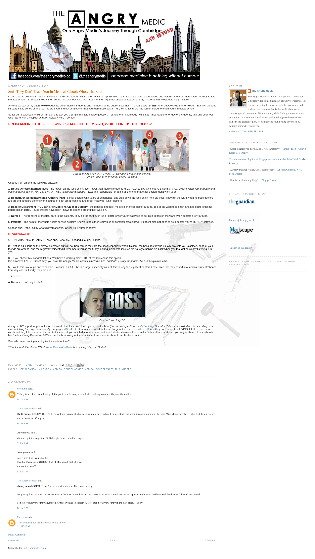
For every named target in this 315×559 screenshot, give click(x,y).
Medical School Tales (99, 369)
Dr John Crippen (286, 169)
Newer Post (14, 540)
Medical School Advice (68, 369)
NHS (117, 369)
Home (113, 540)
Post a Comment (17, 534)
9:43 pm (22, 399)
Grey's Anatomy (144, 326)
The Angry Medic (33, 365)
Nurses (126, 369)
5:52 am (23, 471)
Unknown (22, 517)
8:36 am (23, 507)
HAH (65, 329)
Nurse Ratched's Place (58, 347)
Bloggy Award (269, 180)
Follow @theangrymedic (242, 220)
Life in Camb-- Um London (35, 369)
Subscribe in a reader (241, 247)
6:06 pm (22, 423)
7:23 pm (22, 443)
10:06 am (23, 525)
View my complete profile (246, 131)
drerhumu (22, 388)
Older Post (211, 540)
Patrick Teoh (289, 148)
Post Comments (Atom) (34, 547)
